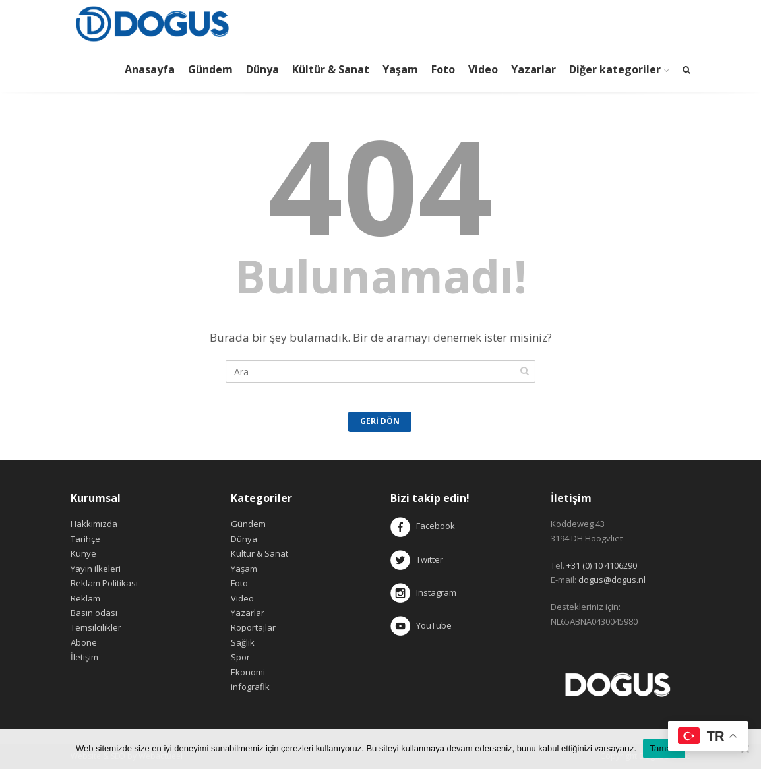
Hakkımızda (94, 524)
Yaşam (400, 69)
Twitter (416, 559)
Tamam (664, 748)
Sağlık (243, 642)
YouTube (421, 625)
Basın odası (94, 613)
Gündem (210, 69)
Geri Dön (380, 421)
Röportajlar (253, 627)
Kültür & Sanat (330, 69)
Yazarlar (533, 69)
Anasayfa (150, 69)
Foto (443, 69)
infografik (250, 686)
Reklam (85, 598)
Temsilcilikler (96, 627)
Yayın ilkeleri (96, 568)
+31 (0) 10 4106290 (601, 565)
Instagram (424, 592)
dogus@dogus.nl (612, 580)
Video (483, 69)
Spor (240, 657)
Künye (83, 553)
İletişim (84, 657)
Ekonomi (248, 672)
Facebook (435, 526)
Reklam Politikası (104, 583)
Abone (84, 642)
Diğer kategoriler (615, 69)
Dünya (262, 69)
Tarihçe (85, 539)
